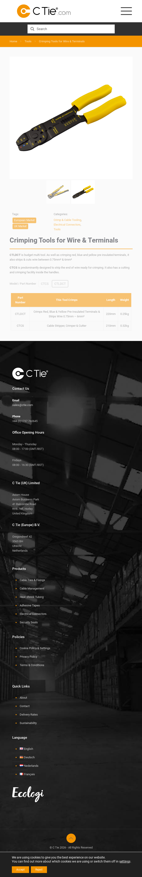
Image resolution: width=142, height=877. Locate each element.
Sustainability (28, 723)
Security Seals (29, 622)
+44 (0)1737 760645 (25, 421)
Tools (28, 41)
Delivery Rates (29, 714)
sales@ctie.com (22, 405)
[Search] (71, 28)
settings (124, 861)
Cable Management (32, 588)
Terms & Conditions (32, 665)
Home (13, 41)
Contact (25, 706)
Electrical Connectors (33, 614)
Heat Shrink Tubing (32, 597)
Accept (20, 869)
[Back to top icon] (71, 838)
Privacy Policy (28, 656)
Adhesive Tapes (30, 605)
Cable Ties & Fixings (32, 580)
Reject (38, 869)
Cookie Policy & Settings (35, 648)
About (23, 697)
